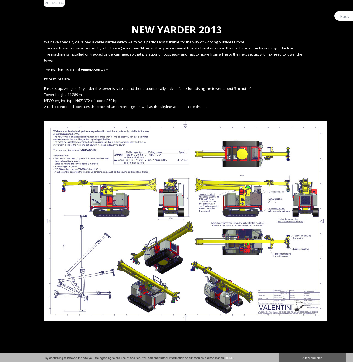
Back (344, 16)
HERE (229, 358)
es (54, 3)
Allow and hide (312, 358)
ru (47, 3)
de (61, 3)
